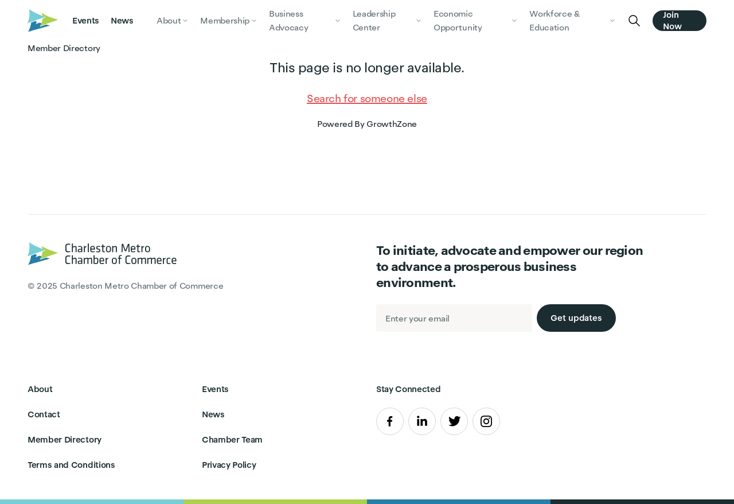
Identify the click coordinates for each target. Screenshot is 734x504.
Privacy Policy (229, 465)
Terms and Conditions (71, 465)
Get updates (576, 318)
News (122, 20)
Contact (44, 414)
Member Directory (64, 439)
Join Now (672, 20)
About (40, 389)
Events (85, 20)
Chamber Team (232, 439)
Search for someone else (367, 98)
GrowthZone (391, 124)
